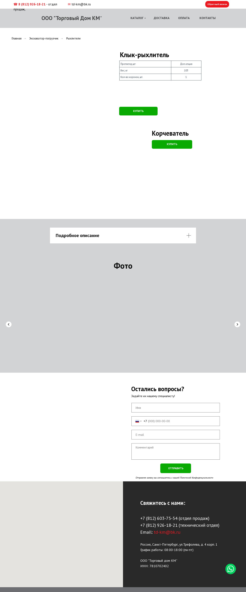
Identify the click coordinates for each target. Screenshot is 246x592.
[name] (175, 401)
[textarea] (175, 445)
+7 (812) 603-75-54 (159, 511)
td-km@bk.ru (81, 4)
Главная (17, 38)
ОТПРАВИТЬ (175, 461)
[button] (172, 144)
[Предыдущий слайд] (9, 323)
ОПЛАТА (184, 18)
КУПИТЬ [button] (138, 111)
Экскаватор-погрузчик (43, 38)
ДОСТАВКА (162, 18)
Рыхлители (73, 38)
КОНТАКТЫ (207, 18)
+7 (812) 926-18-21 (159, 518)
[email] (175, 428)
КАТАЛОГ (136, 18)
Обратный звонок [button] (217, 4)
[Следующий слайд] (237, 323)
